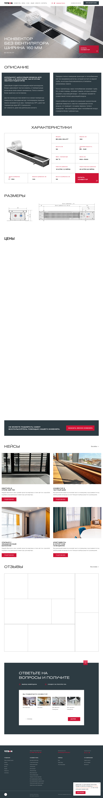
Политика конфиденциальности (64, 794)
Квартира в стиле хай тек (8, 489)
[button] (91, 3)
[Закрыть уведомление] (99, 783)
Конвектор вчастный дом (59, 489)
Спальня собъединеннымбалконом (9, 544)
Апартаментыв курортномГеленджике (59, 544)
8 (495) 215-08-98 (76, 3)
